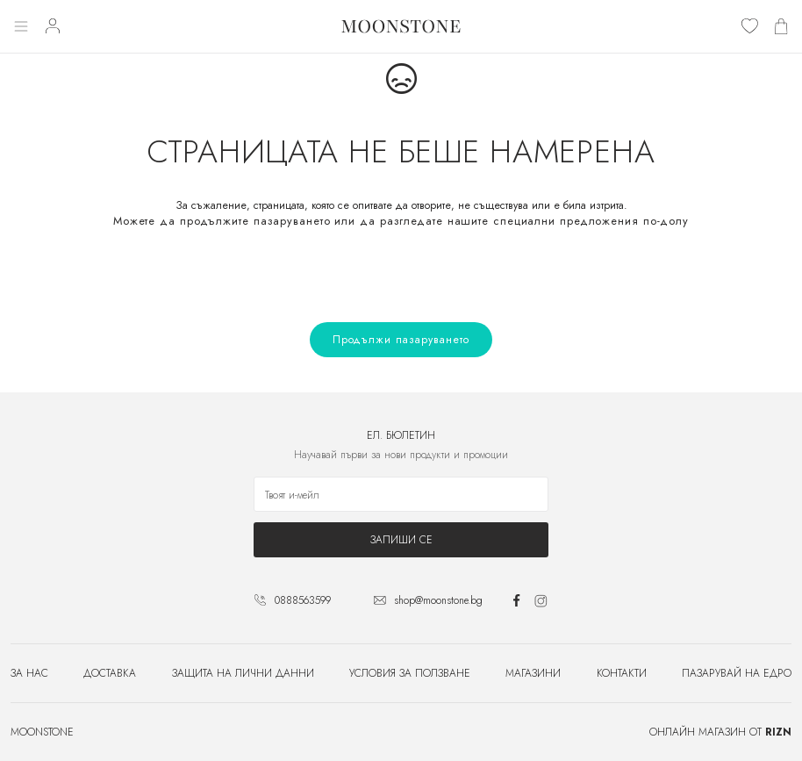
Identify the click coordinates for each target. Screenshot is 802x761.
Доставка (109, 673)
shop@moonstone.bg (438, 600)
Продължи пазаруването (401, 340)
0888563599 (303, 600)
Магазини (533, 673)
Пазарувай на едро (736, 673)
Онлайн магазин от (720, 732)
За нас (29, 673)
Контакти (622, 673)
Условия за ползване (409, 673)
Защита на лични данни (243, 673)
